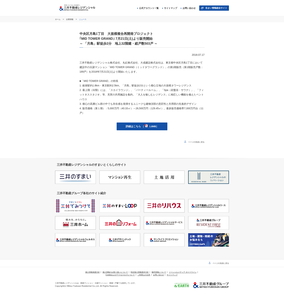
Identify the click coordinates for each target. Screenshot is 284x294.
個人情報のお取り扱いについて (115, 272)
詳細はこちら (142, 126)
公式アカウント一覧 (148, 8)
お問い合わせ (188, 8)
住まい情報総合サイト (216, 8)
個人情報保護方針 (92, 272)
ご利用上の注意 (143, 275)
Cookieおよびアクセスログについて (120, 275)
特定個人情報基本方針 (140, 272)
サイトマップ (169, 8)
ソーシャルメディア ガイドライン (183, 272)
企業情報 (70, 19)
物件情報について (159, 272)
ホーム (58, 19)
